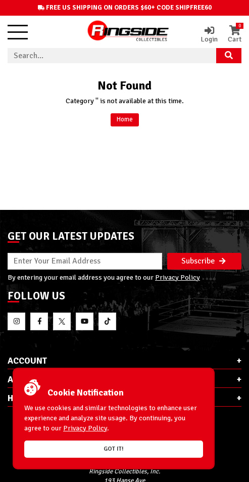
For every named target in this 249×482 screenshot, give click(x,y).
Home (125, 119)
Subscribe (203, 261)
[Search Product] (228, 55)
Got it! (114, 449)
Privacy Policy (177, 277)
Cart (234, 34)
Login (209, 34)
